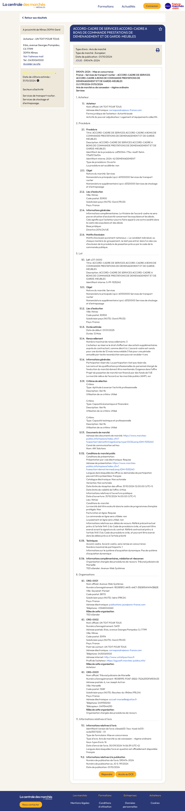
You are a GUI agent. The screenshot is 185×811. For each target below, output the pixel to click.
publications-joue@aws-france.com (127, 604)
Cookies (155, 802)
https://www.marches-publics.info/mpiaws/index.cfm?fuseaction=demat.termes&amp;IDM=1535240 (111, 466)
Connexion (152, 6)
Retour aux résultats (36, 17)
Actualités (128, 6)
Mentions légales (80, 802)
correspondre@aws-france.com (125, 110)
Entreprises (130, 795)
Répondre (106, 774)
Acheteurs (155, 795)
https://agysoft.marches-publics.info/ (126, 660)
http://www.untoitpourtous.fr (119, 657)
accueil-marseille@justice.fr (123, 699)
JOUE (79, 60)
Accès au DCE (126, 774)
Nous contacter (30, 804)
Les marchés (80, 795)
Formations (106, 6)
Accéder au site (31, 63)
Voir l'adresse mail (33, 56)
